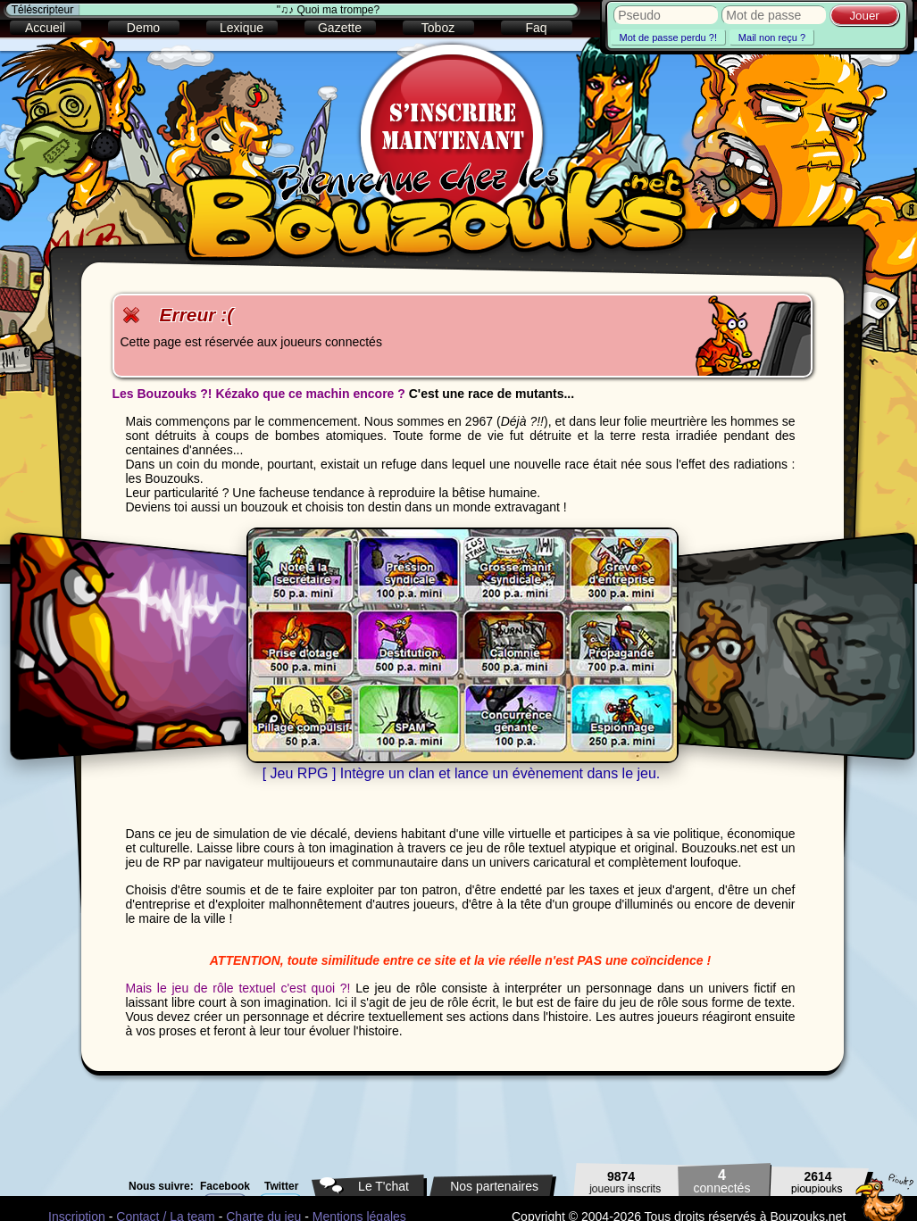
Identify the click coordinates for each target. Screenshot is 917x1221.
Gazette (340, 28)
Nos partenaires (494, 1186)
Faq (535, 28)
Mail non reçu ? (771, 37)
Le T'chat (383, 1186)
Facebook (225, 1186)
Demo (143, 28)
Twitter (281, 1186)
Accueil (45, 28)
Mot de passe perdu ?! (668, 37)
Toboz (437, 28)
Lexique (241, 28)
